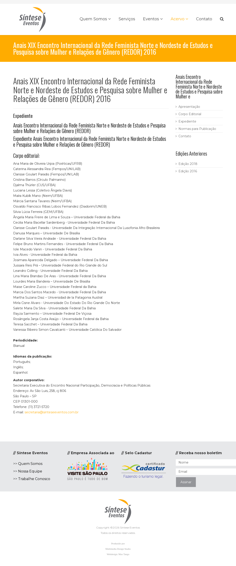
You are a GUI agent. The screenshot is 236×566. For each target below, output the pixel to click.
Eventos (151, 19)
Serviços (127, 19)
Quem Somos (93, 19)
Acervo (177, 19)
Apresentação (189, 107)
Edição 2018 (187, 164)
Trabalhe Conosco (34, 479)
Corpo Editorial (189, 114)
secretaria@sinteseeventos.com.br (52, 412)
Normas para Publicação (197, 129)
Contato (204, 19)
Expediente (187, 121)
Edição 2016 (187, 171)
